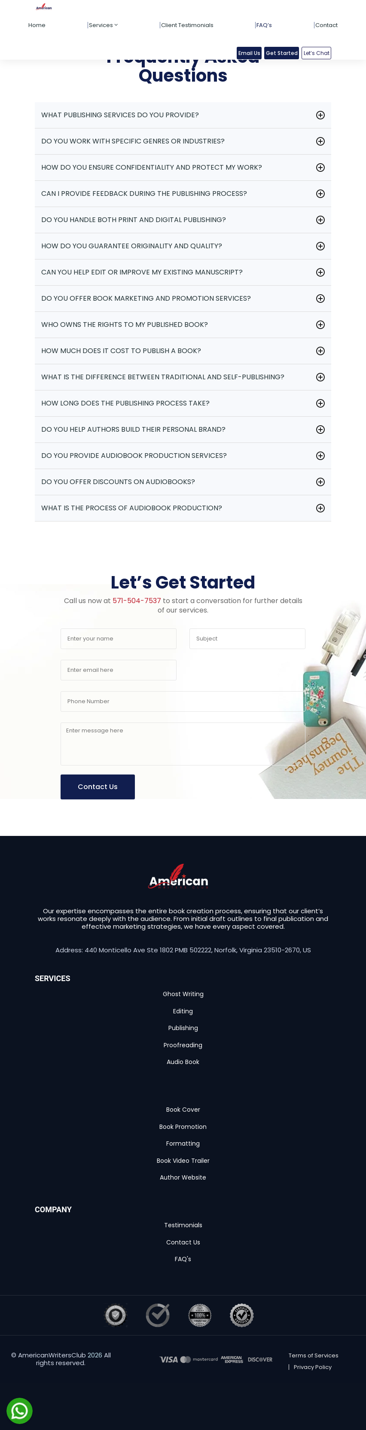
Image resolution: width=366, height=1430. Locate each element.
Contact (326, 25)
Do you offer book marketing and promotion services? (146, 298)
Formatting (183, 1143)
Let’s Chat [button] (316, 53)
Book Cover (183, 1109)
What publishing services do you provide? (120, 115)
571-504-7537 (137, 601)
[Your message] (183, 744)
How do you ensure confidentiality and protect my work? (151, 167)
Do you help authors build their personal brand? (133, 429)
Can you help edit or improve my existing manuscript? (142, 272)
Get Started (282, 53)
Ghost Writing (183, 994)
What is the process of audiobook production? (131, 508)
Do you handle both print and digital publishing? (133, 220)
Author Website (183, 1177)
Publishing (183, 1028)
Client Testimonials (187, 25)
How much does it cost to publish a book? (121, 351)
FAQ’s (264, 25)
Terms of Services (314, 1355)
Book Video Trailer (183, 1160)
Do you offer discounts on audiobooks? (118, 482)
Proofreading (183, 1045)
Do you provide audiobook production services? (134, 455)
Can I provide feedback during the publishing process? (144, 193)
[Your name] (119, 638)
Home (37, 25)
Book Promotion (183, 1126)
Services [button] (103, 25)
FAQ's (183, 1259)
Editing (183, 1011)
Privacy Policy (313, 1367)
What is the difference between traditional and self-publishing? (162, 377)
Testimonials (183, 1225)
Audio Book (183, 1062)
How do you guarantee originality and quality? (131, 246)
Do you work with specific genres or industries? (133, 141)
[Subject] (247, 638)
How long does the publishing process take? (125, 403)
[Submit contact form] (98, 786)
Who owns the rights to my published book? (124, 324)
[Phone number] (183, 701)
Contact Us (183, 1242)
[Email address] (119, 670)
